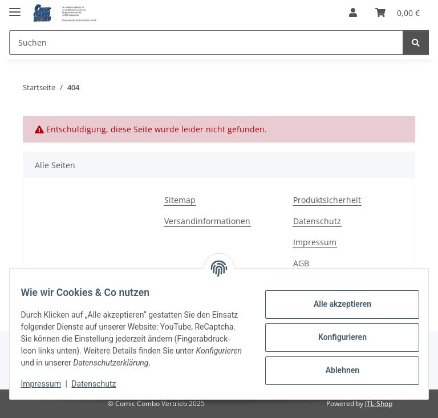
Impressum (48, 383)
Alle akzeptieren (335, 304)
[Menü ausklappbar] (15, 7)
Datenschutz (101, 383)
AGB (301, 263)
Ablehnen (335, 370)
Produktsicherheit (327, 199)
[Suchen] (416, 42)
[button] (353, 12)
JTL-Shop (378, 403)
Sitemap (180, 199)
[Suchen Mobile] (206, 42)
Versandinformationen (207, 221)
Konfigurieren (335, 337)
